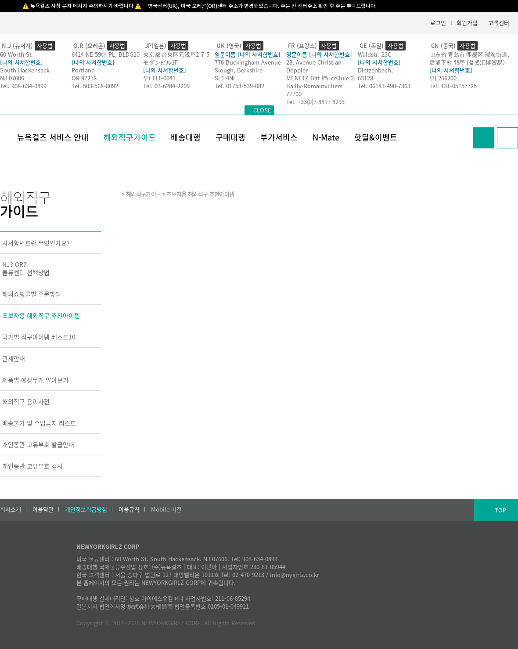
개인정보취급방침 (86, 509)
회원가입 (467, 22)
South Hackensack (25, 70)
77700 (294, 94)
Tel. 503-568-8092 (95, 86)
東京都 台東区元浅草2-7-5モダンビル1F (176, 58)
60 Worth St (16, 54)
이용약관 (43, 509)
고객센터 (498, 22)
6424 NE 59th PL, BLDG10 (106, 54)
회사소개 (10, 509)
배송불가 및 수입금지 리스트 (39, 422)
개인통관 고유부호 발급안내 (38, 444)
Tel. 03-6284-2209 (166, 86)
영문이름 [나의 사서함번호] (248, 54)
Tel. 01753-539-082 (239, 86)
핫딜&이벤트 (375, 137)
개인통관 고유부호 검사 (32, 466)
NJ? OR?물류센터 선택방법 (26, 268)
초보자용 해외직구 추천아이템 (41, 315)
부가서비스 (279, 137)
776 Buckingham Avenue (248, 62)
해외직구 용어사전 (26, 401)
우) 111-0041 (159, 78)
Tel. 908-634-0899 (23, 86)
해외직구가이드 (130, 137)
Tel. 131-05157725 (453, 86)
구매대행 (230, 137)
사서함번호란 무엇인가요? (36, 242)
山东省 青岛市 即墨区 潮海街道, (469, 54)
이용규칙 (129, 509)
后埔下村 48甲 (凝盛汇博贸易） (468, 62)
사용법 (45, 45)
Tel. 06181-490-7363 (384, 86)
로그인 (438, 22)
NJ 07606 (12, 78)
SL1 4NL (225, 78)
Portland (83, 70)
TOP (500, 510)
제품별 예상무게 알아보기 (35, 379)
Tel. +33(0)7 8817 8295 (315, 101)
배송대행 (186, 137)
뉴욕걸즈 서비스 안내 (53, 137)
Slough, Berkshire (239, 70)
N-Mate (326, 137)
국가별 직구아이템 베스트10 (39, 336)
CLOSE (262, 110)
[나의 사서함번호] (21, 62)
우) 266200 (443, 78)
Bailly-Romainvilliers (314, 86)
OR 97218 (84, 78)
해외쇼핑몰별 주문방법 (31, 293)
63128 (365, 78)
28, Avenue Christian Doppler (314, 66)
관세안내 (13, 358)
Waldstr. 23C (374, 54)
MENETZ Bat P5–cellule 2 (320, 78)
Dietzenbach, (375, 70)
